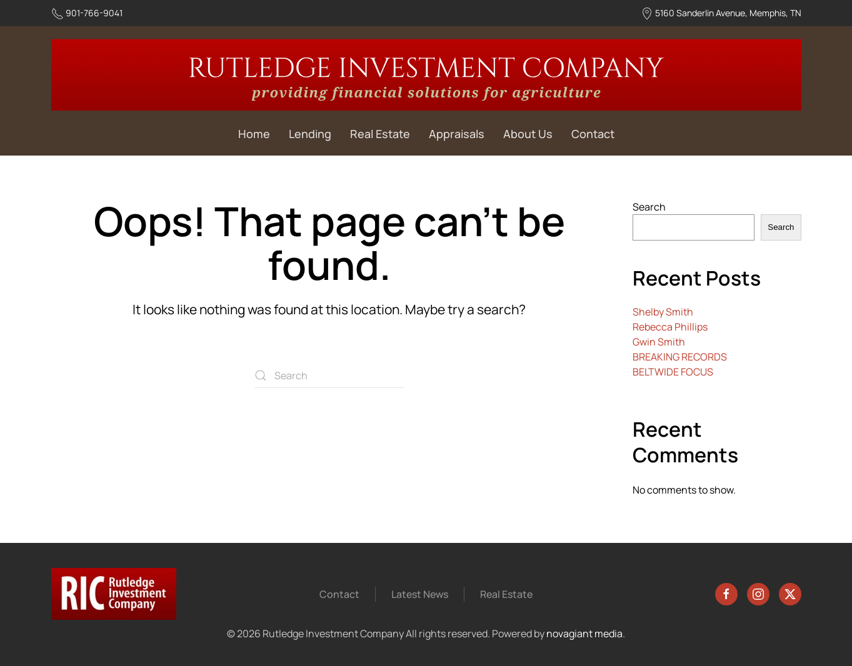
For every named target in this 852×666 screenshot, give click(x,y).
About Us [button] (528, 133)
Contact (592, 133)
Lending (310, 133)
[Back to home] (426, 75)
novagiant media (583, 633)
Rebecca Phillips (670, 327)
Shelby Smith (663, 312)
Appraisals (456, 133)
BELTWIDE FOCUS (673, 372)
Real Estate (380, 133)
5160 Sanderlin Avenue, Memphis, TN (728, 13)
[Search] (329, 375)
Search (649, 207)
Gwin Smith (659, 342)
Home (254, 133)
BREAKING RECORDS (680, 357)
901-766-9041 (94, 13)
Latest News (419, 595)
